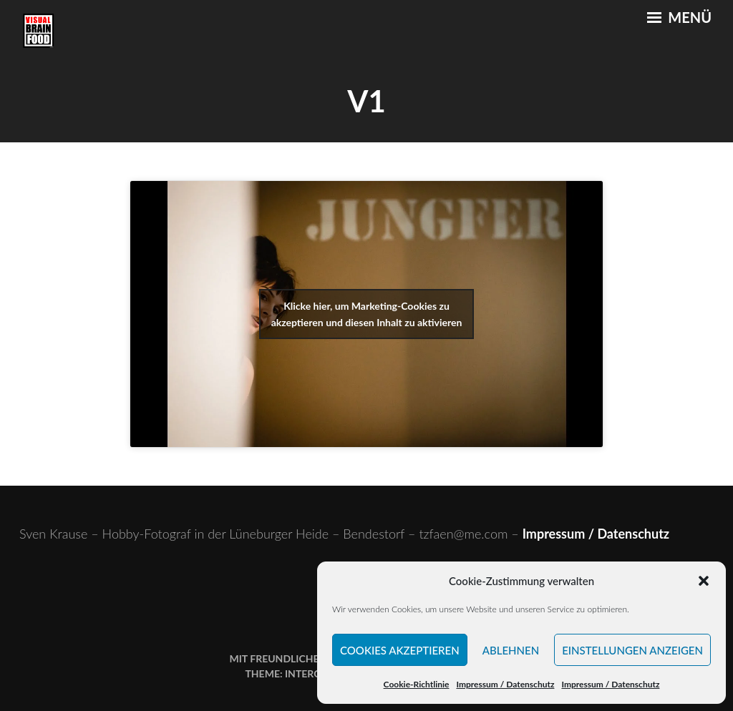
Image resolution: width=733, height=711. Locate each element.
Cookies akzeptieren (400, 650)
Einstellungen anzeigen (632, 650)
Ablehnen (510, 650)
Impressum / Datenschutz (505, 684)
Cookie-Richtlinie (417, 684)
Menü (679, 17)
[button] (703, 581)
